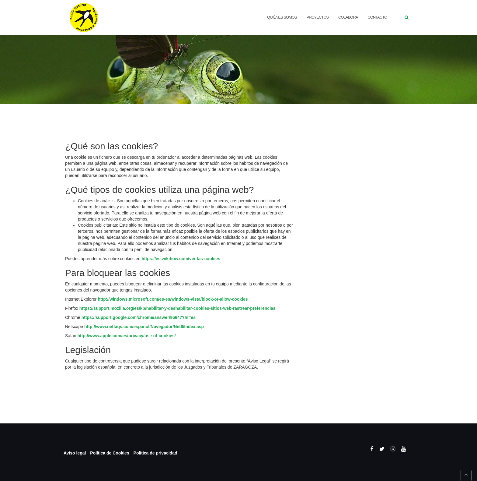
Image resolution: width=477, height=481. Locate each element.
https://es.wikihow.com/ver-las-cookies (180, 258)
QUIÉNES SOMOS (282, 17)
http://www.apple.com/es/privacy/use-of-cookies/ (126, 335)
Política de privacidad (155, 453)
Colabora (348, 17)
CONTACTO (377, 17)
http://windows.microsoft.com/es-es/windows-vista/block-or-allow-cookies (173, 299)
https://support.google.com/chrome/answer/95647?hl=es (139, 317)
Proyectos (318, 17)
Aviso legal (75, 453)
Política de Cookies (109, 453)
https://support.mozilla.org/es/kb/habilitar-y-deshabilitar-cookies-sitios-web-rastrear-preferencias (177, 308)
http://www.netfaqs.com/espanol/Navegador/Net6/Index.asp (144, 326)
